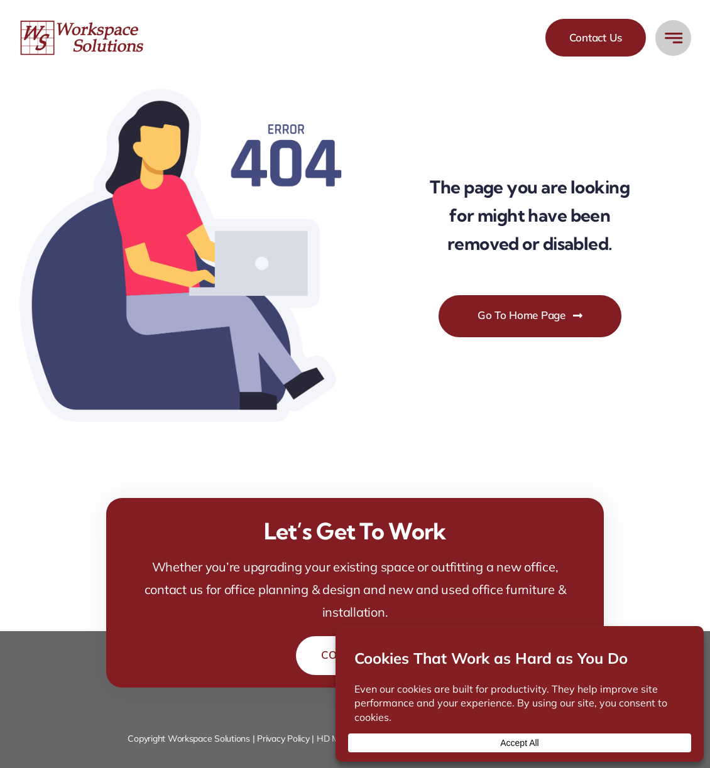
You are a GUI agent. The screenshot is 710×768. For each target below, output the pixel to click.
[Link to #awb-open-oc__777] (673, 38)
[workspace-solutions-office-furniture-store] (83, 24)
